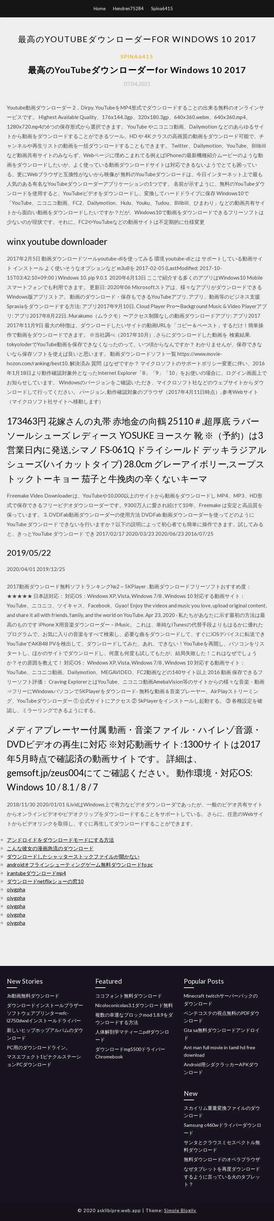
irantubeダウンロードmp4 (36, 873)
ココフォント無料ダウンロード (128, 996)
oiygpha (16, 889)
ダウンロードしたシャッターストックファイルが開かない (73, 856)
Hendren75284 (128, 8)
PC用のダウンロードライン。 (38, 1047)
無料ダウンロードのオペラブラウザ (222, 1159)
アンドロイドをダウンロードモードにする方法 (60, 840)
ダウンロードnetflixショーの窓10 (45, 881)
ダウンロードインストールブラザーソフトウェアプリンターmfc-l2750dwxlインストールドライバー (45, 1013)
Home (100, 8)
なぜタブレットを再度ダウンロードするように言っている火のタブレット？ (222, 1176)
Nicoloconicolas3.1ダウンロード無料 (134, 1005)
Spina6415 (162, 8)
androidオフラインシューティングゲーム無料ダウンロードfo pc (80, 865)
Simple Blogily (180, 1210)
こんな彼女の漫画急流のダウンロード (50, 848)
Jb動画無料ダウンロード (33, 996)
